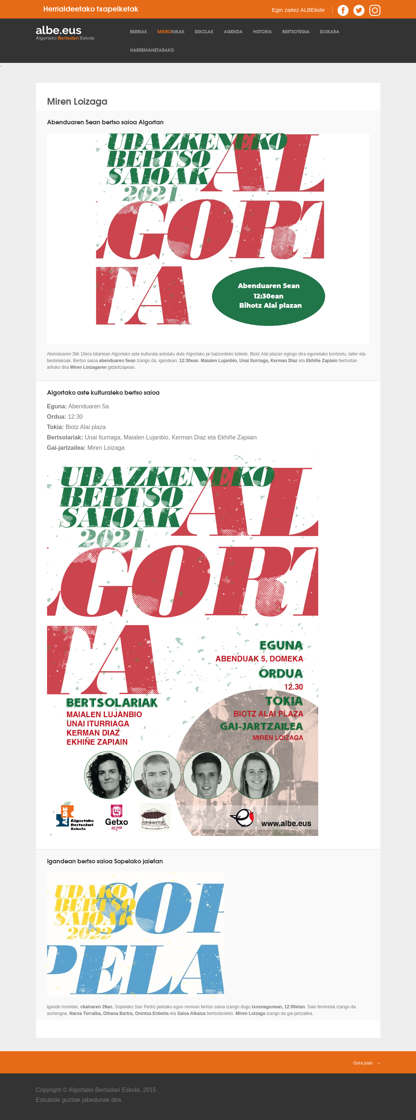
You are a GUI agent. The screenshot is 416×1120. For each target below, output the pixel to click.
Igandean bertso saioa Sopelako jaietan (105, 860)
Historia (262, 31)
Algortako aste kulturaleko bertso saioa (103, 392)
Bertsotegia (296, 31)
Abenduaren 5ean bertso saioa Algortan (105, 121)
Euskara (329, 31)
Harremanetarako (152, 49)
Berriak (138, 31)
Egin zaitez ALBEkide (298, 10)
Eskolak (204, 31)
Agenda (233, 31)
